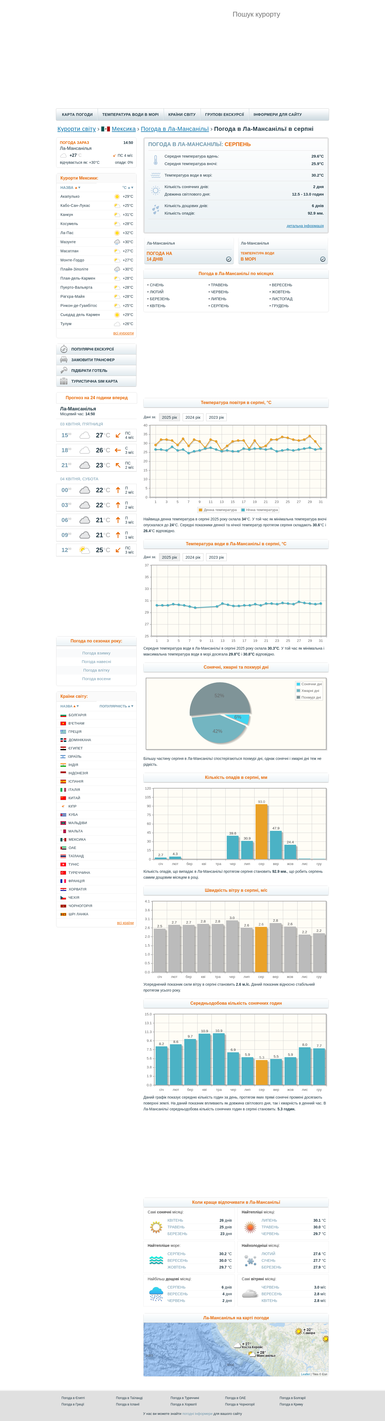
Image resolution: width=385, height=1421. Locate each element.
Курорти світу (76, 128)
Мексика (124, 128)
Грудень (280, 306)
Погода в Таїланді (129, 1398)
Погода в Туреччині (185, 1398)
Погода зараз (74, 142)
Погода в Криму (291, 1404)
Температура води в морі (130, 114)
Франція (76, 881)
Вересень (282, 285)
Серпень (220, 306)
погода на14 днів (159, 256)
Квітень (157, 306)
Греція (75, 732)
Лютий (156, 292)
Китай (74, 798)
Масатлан (69, 251)
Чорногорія (80, 906)
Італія (74, 790)
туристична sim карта (94, 381)
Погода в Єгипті (73, 1398)
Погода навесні (96, 661)
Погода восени (96, 678)
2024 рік (193, 417)
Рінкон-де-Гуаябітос (78, 305)
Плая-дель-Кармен (77, 278)
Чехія (73, 898)
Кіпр (72, 806)
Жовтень (281, 292)
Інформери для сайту (278, 114)
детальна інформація (305, 226)
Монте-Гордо (72, 260)
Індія (73, 765)
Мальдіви (77, 823)
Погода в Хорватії (184, 1404)
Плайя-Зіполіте (74, 269)
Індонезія (78, 773)
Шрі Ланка (78, 914)
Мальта (75, 831)
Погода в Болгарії (293, 1398)
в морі (257, 256)
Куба (73, 815)
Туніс (73, 864)
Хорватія (77, 889)
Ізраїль (75, 757)
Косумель (69, 224)
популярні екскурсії (92, 349)
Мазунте (68, 242)
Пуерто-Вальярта (76, 287)
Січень (157, 285)
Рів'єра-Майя (72, 296)
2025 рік (169, 417)
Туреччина (79, 873)
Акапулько (70, 196)
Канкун (66, 214)
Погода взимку (96, 653)
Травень (219, 285)
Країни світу (182, 114)
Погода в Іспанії (128, 1404)
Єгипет (75, 748)
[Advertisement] (192, 68)
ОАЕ (72, 848)
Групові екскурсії (224, 114)
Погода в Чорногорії (240, 1404)
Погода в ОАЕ (235, 1398)
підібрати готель (89, 370)
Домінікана (80, 740)
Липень (218, 299)
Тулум (66, 324)
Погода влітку (96, 670)
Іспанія (75, 781)
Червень (220, 292)
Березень (160, 299)
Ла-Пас (67, 233)
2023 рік (216, 417)
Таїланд (76, 856)
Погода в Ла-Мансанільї (175, 128)
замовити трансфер (93, 360)
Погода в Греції (72, 1404)
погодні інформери (197, 1414)
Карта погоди (77, 114)
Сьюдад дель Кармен (80, 315)
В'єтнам (76, 723)
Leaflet (305, 1374)
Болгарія (77, 715)
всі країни (125, 923)
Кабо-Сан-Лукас (75, 205)
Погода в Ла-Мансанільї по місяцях (236, 273)
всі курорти (123, 333)
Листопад (282, 299)
